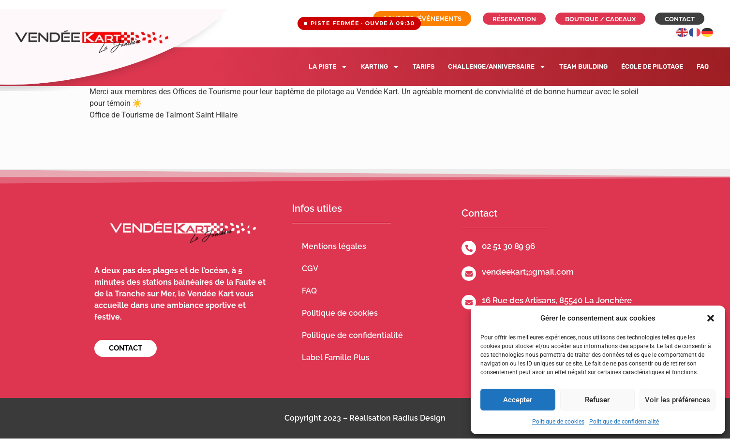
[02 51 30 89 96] (469, 248)
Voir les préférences (677, 399)
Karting (380, 67)
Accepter (517, 399)
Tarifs (423, 66)
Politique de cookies (558, 421)
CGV (310, 268)
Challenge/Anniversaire (497, 67)
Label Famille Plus (336, 357)
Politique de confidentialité (624, 421)
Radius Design (419, 418)
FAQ (703, 66)
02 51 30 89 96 (508, 246)
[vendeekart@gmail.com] (469, 273)
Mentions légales (334, 246)
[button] (710, 318)
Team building (583, 66)
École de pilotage (652, 66)
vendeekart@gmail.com (527, 272)
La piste (328, 67)
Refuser (597, 399)
